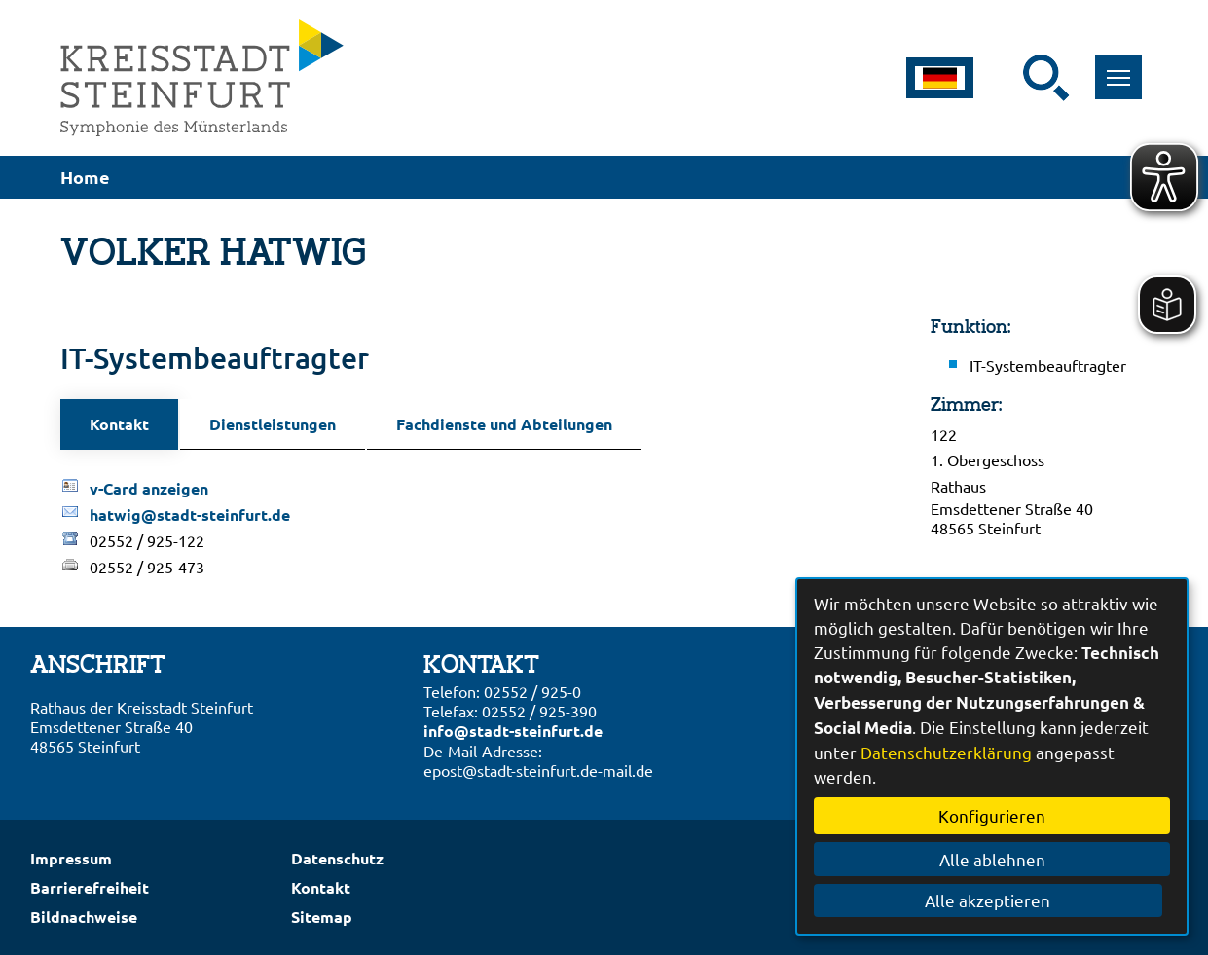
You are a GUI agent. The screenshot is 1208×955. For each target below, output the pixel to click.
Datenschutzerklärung (946, 752)
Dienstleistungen (270, 424)
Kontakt (119, 424)
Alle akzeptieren (992, 900)
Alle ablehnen (992, 859)
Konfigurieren (991, 815)
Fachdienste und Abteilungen (500, 424)
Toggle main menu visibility (1125, 67)
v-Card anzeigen (149, 486)
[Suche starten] (1046, 78)
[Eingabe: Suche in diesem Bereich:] (1010, 78)
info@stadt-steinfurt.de (513, 730)
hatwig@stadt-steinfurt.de (190, 512)
